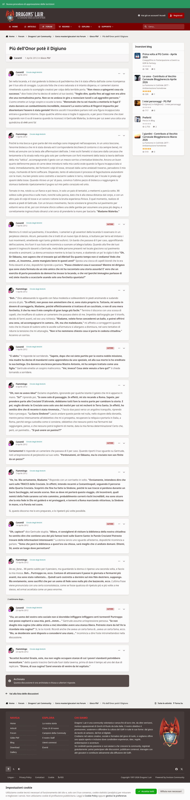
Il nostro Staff (48, 738)
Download (14, 747)
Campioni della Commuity (54, 733)
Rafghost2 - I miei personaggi (167, 104)
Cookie (51, 777)
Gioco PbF (46, 58)
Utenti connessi (49, 742)
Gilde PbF (14, 738)
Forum (13, 733)
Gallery (13, 752)
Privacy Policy (25, 777)
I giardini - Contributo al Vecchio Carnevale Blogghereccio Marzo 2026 (160, 136)
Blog (153, 120)
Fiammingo (21, 134)
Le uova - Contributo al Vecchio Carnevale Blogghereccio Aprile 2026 (159, 79)
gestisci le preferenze (116, 795)
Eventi (45, 747)
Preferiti (146, 117)
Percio (145, 120)
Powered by (169, 777)
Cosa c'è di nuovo (50, 728)
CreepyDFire (147, 60)
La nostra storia (49, 723)
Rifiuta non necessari (171, 791)
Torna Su (178, 703)
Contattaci (39, 777)
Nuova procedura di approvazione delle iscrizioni (28, 4)
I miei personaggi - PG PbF (156, 101)
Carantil (18, 58)
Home (13, 723)
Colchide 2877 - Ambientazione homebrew (155, 86)
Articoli (13, 728)
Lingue (12, 777)
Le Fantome (147, 85)
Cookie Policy (91, 795)
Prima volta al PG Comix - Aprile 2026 (159, 56)
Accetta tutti (146, 791)
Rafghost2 (147, 104)
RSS (61, 777)
